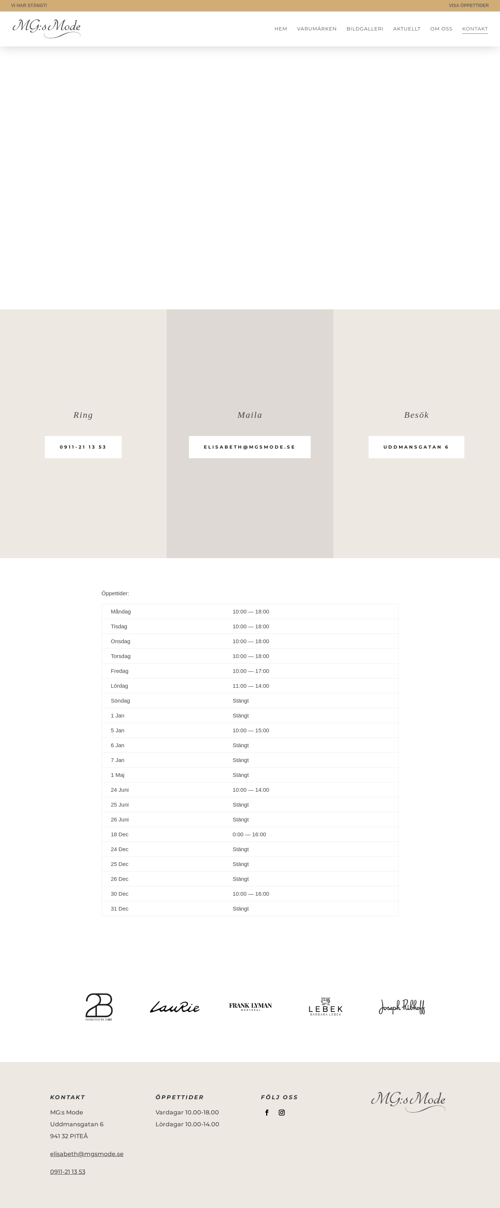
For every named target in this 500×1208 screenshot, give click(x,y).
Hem (281, 29)
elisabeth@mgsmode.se (250, 447)
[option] (99, 1007)
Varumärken (317, 29)
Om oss (442, 29)
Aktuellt (407, 29)
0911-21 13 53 (83, 447)
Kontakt (475, 29)
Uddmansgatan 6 (416, 447)
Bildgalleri (364, 29)
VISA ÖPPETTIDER (469, 5)
